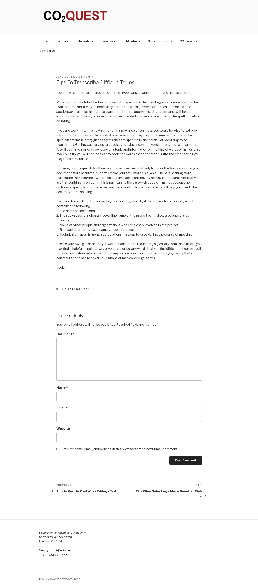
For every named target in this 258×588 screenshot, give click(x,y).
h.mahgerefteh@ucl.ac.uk (55, 550)
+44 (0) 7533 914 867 (53, 554)
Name (62, 387)
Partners (61, 41)
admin (89, 76)
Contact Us (47, 50)
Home (44, 41)
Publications (131, 41)
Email (62, 408)
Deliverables (84, 41)
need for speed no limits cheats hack (134, 187)
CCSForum (189, 41)
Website (63, 429)
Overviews (107, 41)
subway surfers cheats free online (91, 215)
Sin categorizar (76, 289)
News (151, 41)
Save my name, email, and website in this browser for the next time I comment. (120, 449)
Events (167, 41)
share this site (157, 154)
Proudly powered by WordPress (59, 579)
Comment (65, 334)
